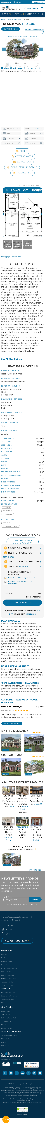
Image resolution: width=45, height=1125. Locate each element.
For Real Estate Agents (9, 968)
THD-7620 (28, 774)
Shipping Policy (6, 1021)
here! (36, 904)
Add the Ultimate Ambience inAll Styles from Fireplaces (22, 803)
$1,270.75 (39, 129)
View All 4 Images (12, 68)
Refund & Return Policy (9, 1017)
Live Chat (17, 2)
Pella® (3, 1042)
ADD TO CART (23, 602)
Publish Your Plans (7, 975)
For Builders (5, 957)
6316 (7, 864)
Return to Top (36, 869)
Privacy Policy (5, 1011)
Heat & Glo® (5, 1045)
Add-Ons (16, 566)
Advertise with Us (7, 981)
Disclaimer (4, 1024)
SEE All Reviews (12, 723)
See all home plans (17, 940)
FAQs (3, 1002)
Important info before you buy (23, 541)
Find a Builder (6, 964)
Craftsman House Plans (14, 19)
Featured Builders (7, 961)
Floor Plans (13, 36)
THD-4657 (5, 749)
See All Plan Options (11, 359)
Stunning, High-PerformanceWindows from (8, 800)
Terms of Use (5, 1014)
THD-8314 (28, 750)
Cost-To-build (6, 971)
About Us (5, 988)
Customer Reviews (7, 999)
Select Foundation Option (21, 561)
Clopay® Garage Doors (9, 1035)
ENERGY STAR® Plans (8, 978)
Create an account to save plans (22, 849)
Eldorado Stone (6, 1038)
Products (32, 36)
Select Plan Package (18, 547)
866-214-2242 (6, 2)
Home (3, 19)
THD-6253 (5, 774)
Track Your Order (7, 985)
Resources (6, 950)
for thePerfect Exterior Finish (22, 831)
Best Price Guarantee (8, 992)
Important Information (9, 995)
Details (23, 36)
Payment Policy (6, 1028)
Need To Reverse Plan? (18, 554)
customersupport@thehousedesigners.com (29, 1102)
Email (5, 933)
